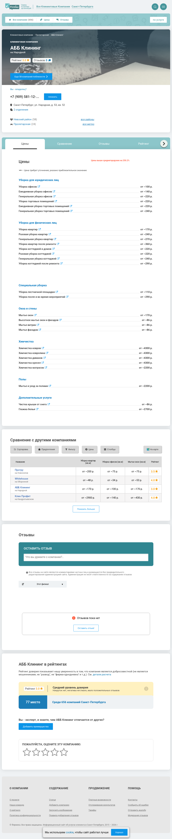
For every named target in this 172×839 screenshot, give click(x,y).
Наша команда (18, 805)
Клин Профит (23, 496)
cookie (70, 832)
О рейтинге (16, 810)
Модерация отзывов (139, 815)
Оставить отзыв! (86, 628)
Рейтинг (143, 143)
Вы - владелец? (18, 89)
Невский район (23, 119)
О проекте (15, 799)
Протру (19, 469)
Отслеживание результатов (104, 805)
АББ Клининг (22, 487)
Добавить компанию (60, 805)
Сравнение (64, 143)
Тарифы (93, 810)
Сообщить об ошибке (139, 805)
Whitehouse (21, 478)
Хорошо (119, 832)
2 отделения (21, 109)
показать (52, 97)
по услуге (158, 19)
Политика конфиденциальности (22, 816)
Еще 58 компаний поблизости (31, 76)
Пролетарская (22, 124)
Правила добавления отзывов (66, 815)
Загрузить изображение (62, 810)
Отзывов (40, 60)
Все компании (21, 20)
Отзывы (62, 20)
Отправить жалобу (138, 810)
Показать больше (86, 509)
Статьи (53, 799)
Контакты (133, 799)
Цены (45, 20)
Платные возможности (101, 799)
